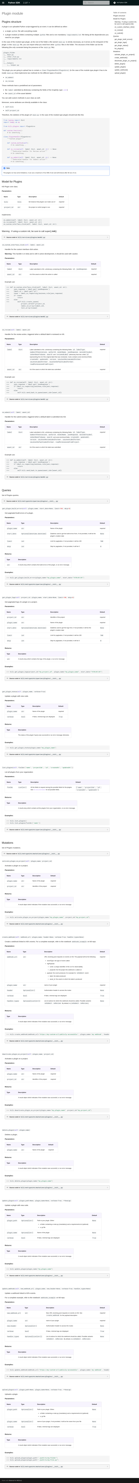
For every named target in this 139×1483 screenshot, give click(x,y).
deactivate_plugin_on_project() (125, 61)
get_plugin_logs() (121, 42)
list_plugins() (119, 48)
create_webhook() (121, 58)
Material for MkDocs (15, 1480)
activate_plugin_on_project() (125, 54)
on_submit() (119, 33)
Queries (116, 36)
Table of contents (119, 13)
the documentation (39, 790)
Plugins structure (119, 16)
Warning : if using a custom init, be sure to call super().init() (126, 23)
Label (65, 90)
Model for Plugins (119, 19)
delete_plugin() (120, 64)
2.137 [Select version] (25, 3)
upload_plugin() (120, 73)
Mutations (116, 51)
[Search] (96, 3)
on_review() (119, 30)
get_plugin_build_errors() (123, 39)
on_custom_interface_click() (124, 27)
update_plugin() (120, 67)
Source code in (26, 237)
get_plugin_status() (121, 45)
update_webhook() (121, 70)
